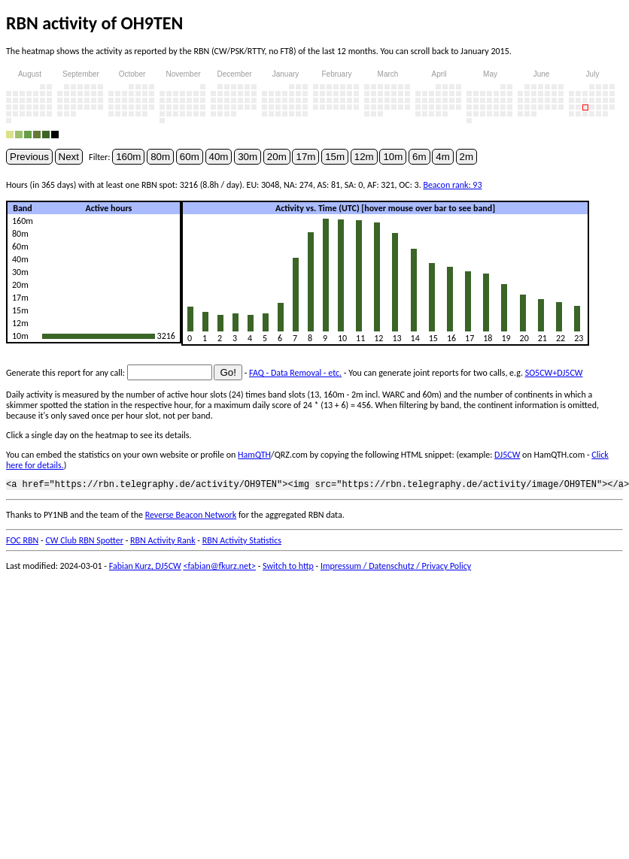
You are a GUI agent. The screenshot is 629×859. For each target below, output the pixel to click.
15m (335, 156)
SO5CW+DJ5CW (554, 372)
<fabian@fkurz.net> (219, 568)
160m (128, 156)
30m (247, 156)
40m (219, 156)
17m (305, 156)
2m (467, 156)
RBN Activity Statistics (241, 542)
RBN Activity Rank (163, 542)
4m (443, 156)
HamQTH (254, 454)
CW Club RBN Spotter (84, 542)
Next (69, 156)
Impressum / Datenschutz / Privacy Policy (396, 568)
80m (160, 156)
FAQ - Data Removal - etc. (295, 372)
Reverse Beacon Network (191, 517)
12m (364, 156)
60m (189, 156)
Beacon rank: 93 (452, 185)
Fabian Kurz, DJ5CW (145, 568)
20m (277, 156)
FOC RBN (22, 542)
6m (419, 156)
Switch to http (288, 568)
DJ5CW (507, 454)
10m (393, 156)
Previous (29, 156)
